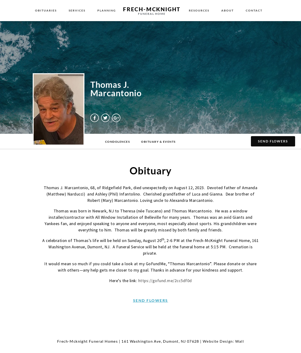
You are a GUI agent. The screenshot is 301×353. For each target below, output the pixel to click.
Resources (199, 10)
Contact (254, 10)
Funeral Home (152, 13)
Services (77, 10)
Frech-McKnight (152, 9)
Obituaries (46, 10)
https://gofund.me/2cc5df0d (165, 280)
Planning (106, 10)
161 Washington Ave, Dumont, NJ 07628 (160, 341)
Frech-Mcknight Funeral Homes (87, 341)
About (227, 10)
